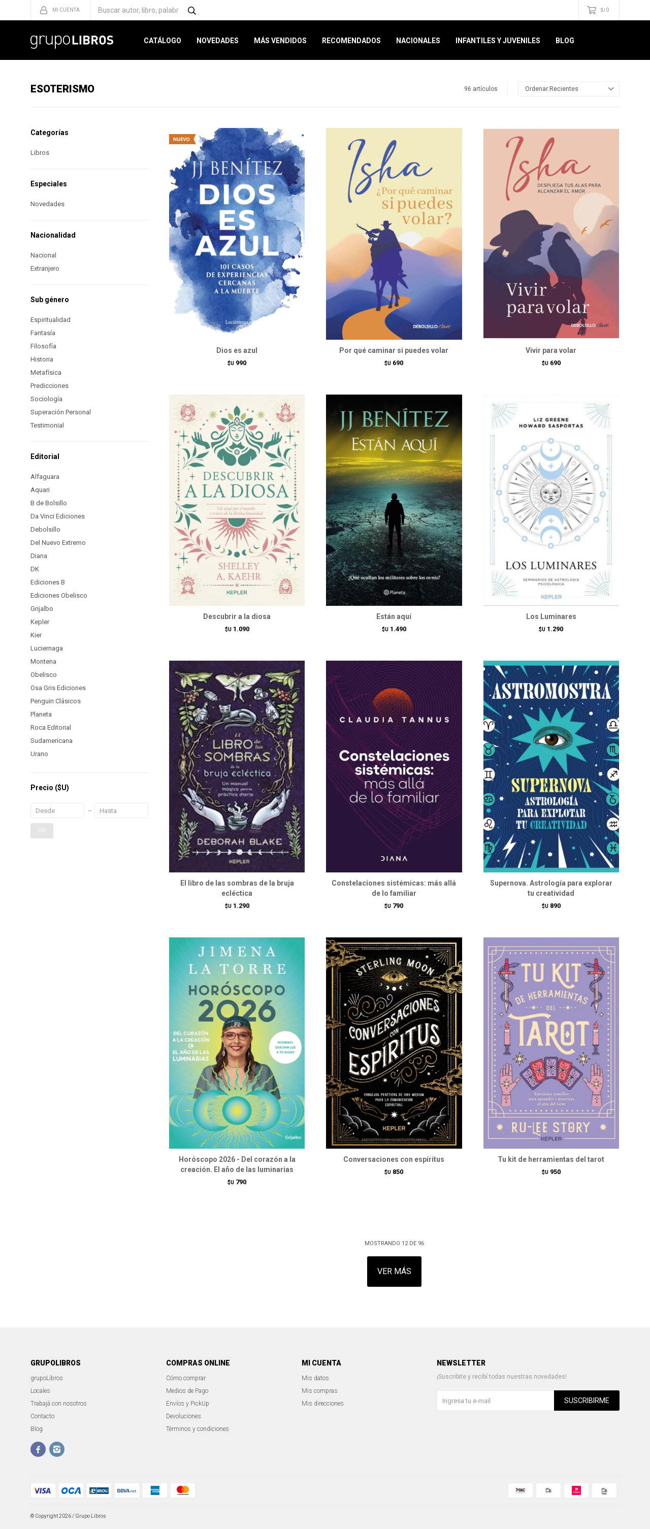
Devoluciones (183, 1416)
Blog (565, 41)
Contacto (42, 1416)
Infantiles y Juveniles (498, 41)
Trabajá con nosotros (58, 1403)
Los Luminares (551, 616)
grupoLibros (46, 1378)
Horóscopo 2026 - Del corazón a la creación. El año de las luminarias (237, 1164)
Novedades (218, 41)
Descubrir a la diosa (237, 616)
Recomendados (351, 41)
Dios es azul (236, 350)
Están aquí (393, 616)
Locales (40, 1390)
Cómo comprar (186, 1378)
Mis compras (320, 1390)
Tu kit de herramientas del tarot (551, 1159)
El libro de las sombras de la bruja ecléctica (237, 888)
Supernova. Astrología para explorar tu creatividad (551, 888)
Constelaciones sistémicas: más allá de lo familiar (394, 888)
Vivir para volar (551, 350)
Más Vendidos (280, 41)
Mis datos (315, 1378)
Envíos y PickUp (187, 1403)
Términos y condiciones (197, 1429)
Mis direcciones (323, 1403)
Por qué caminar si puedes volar (393, 350)
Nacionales (418, 41)
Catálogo (162, 41)
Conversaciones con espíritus (393, 1159)
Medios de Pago (187, 1390)
